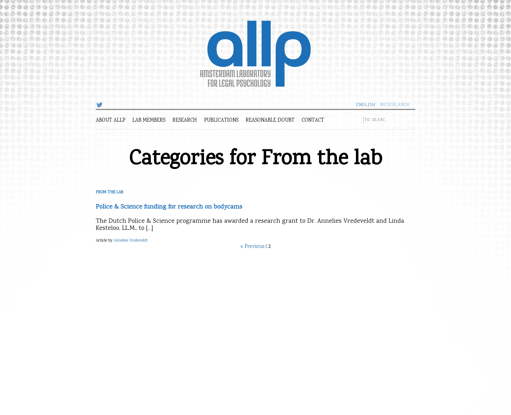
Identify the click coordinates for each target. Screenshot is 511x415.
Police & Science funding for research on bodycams (169, 207)
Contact (313, 120)
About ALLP (110, 120)
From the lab (109, 192)
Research (184, 120)
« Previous (252, 247)
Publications (221, 120)
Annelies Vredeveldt (131, 241)
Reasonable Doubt (270, 120)
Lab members (148, 120)
